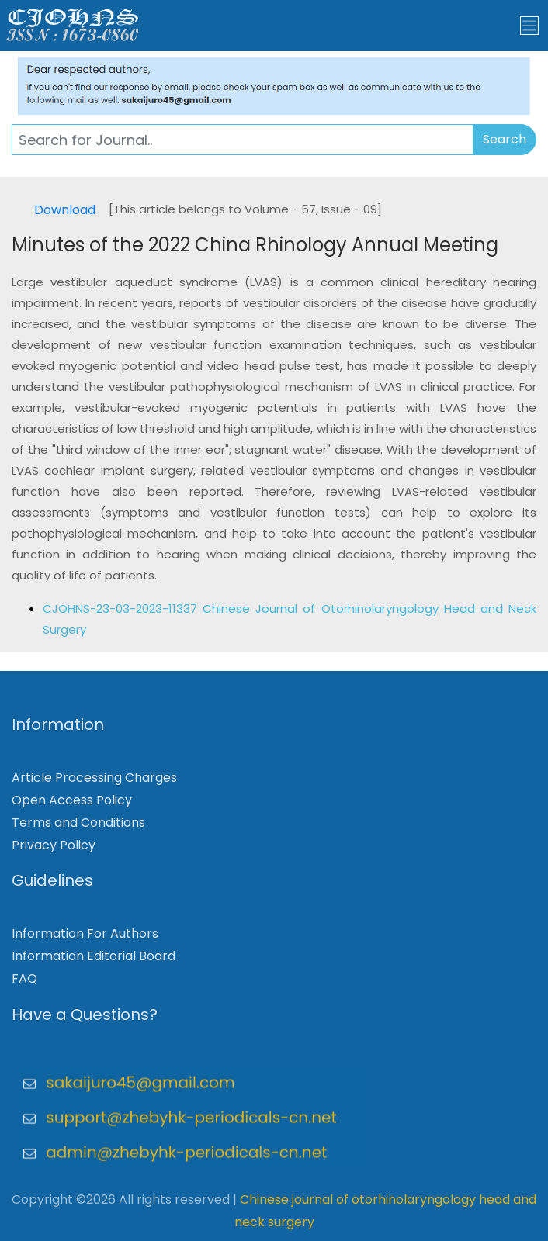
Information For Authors (85, 939)
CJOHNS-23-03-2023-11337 (123, 608)
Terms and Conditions (78, 827)
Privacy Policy (53, 850)
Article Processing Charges (94, 783)
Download (64, 210)
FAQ (24, 984)
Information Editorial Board (93, 961)
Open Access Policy (72, 805)
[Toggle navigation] (529, 25)
